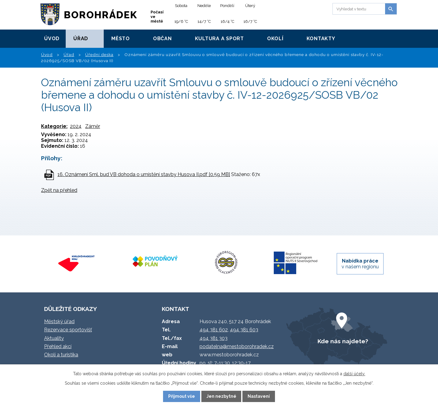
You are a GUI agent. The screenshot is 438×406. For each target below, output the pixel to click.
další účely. (354, 373)
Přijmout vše (181, 396)
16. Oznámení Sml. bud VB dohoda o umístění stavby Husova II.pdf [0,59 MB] (143, 174)
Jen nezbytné (221, 396)
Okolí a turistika (61, 355)
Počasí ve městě (157, 16)
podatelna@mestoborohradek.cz (237, 346)
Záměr (92, 126)
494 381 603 (244, 330)
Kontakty (321, 38)
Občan (162, 38)
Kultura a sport (219, 38)
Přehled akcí (57, 346)
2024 (76, 126)
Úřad (80, 38)
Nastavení (259, 396)
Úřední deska (99, 54)
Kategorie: (54, 126)
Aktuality (54, 338)
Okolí (275, 38)
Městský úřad (59, 321)
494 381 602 (214, 330)
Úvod (52, 38)
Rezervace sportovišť (68, 330)
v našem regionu (360, 264)
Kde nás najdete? (343, 341)
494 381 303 (214, 338)
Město (120, 38)
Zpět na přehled (59, 190)
